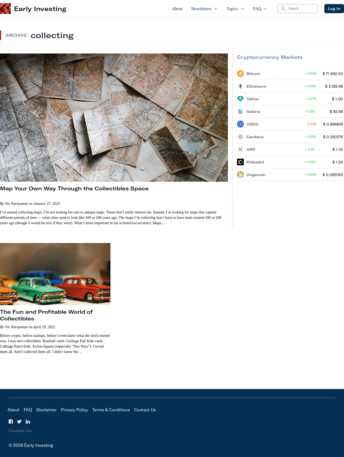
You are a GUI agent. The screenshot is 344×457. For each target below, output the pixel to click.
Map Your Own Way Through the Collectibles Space (74, 188)
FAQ (260, 8)
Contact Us (145, 409)
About (177, 8)
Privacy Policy (74, 409)
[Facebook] (11, 421)
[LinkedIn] (28, 421)
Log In (334, 8)
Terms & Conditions (111, 409)
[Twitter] (19, 421)
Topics (235, 8)
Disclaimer (46, 409)
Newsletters (204, 8)
